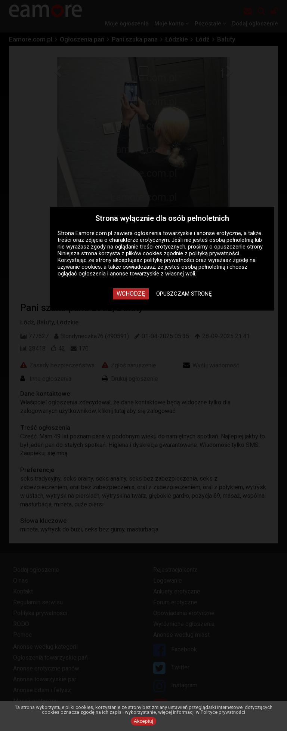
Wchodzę (131, 293)
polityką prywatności (214, 253)
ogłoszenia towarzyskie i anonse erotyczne (187, 233)
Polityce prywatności (223, 712)
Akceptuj (143, 721)
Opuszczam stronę (184, 293)
